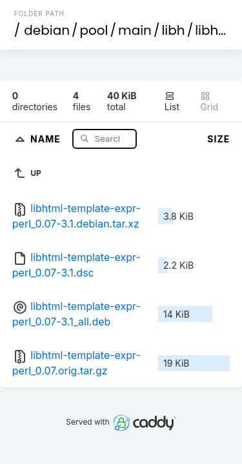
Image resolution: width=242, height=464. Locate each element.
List (172, 101)
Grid (209, 101)
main (135, 30)
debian (47, 30)
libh (173, 30)
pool (94, 30)
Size (218, 138)
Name (46, 138)
